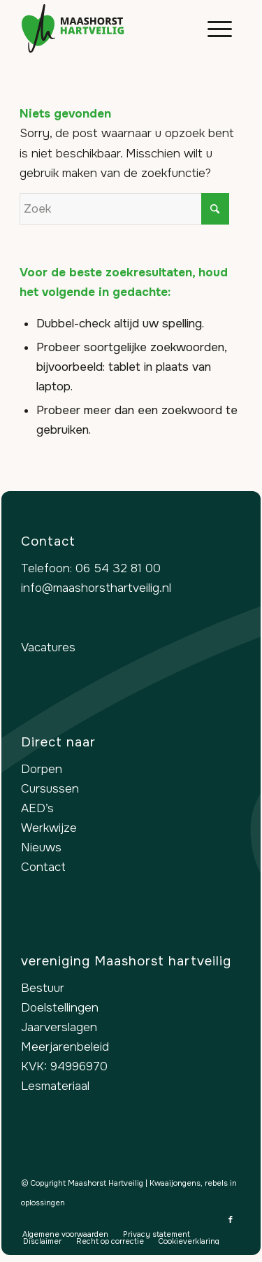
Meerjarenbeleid (65, 1047)
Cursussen (50, 788)
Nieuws (41, 847)
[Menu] (213, 29)
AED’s (37, 808)
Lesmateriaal (55, 1086)
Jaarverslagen (59, 1027)
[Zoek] (124, 209)
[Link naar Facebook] (230, 1219)
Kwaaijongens (175, 1183)
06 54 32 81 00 (118, 568)
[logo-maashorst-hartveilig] (109, 29)
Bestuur (42, 988)
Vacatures (48, 647)
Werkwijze (49, 828)
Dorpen (41, 769)
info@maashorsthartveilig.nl (96, 588)
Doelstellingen (60, 1007)
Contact (43, 867)
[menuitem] (213, 29)
